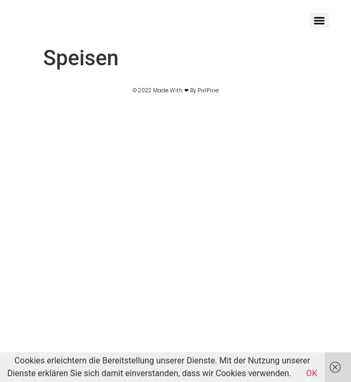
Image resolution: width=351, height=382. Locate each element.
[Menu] (319, 21)
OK (311, 373)
